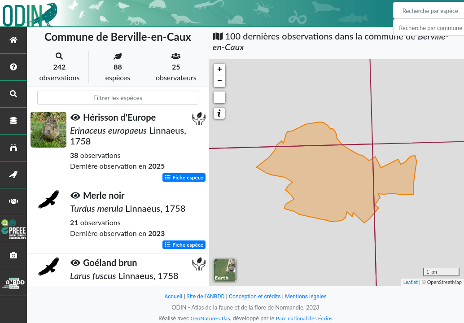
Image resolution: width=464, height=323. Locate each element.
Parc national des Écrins (305, 318)
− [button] (219, 81)
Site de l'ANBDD (204, 296)
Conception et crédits (255, 296)
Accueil (170, 296)
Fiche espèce (183, 177)
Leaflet (410, 282)
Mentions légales (308, 296)
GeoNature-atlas (208, 318)
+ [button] (219, 69)
